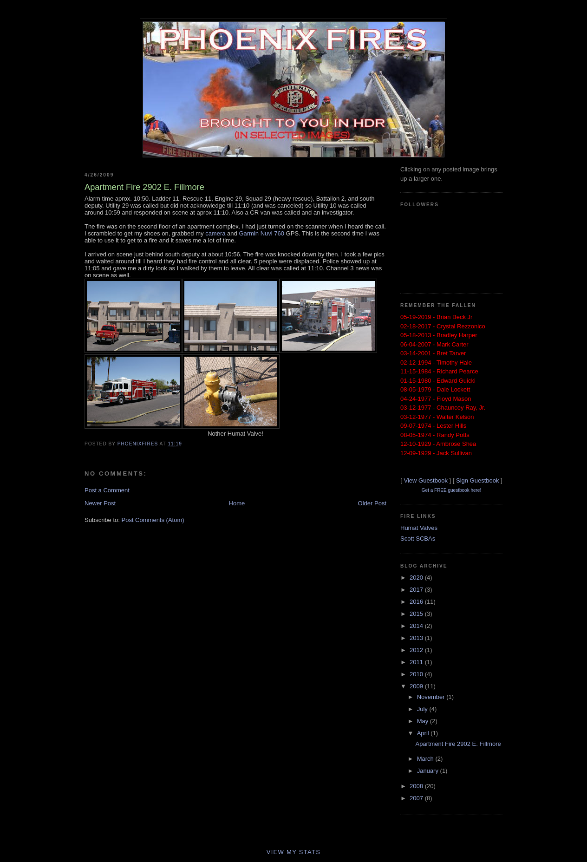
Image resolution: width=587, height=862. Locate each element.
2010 (417, 674)
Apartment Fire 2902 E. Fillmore (458, 743)
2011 (417, 662)
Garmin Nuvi (255, 233)
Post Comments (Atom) (153, 519)
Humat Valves (418, 527)
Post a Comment (107, 490)
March (426, 758)
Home (237, 503)
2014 (417, 625)
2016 (417, 601)
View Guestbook (425, 480)
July (423, 708)
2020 (417, 577)
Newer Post (100, 503)
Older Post (372, 503)
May (423, 721)
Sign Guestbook (477, 480)
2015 (417, 613)
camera (215, 233)
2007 (417, 798)
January (428, 770)
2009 (417, 686)
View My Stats (294, 852)
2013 (417, 637)
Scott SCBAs (417, 538)
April (424, 733)
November (432, 696)
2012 (417, 649)
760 (278, 233)
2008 (417, 786)
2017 (417, 589)
